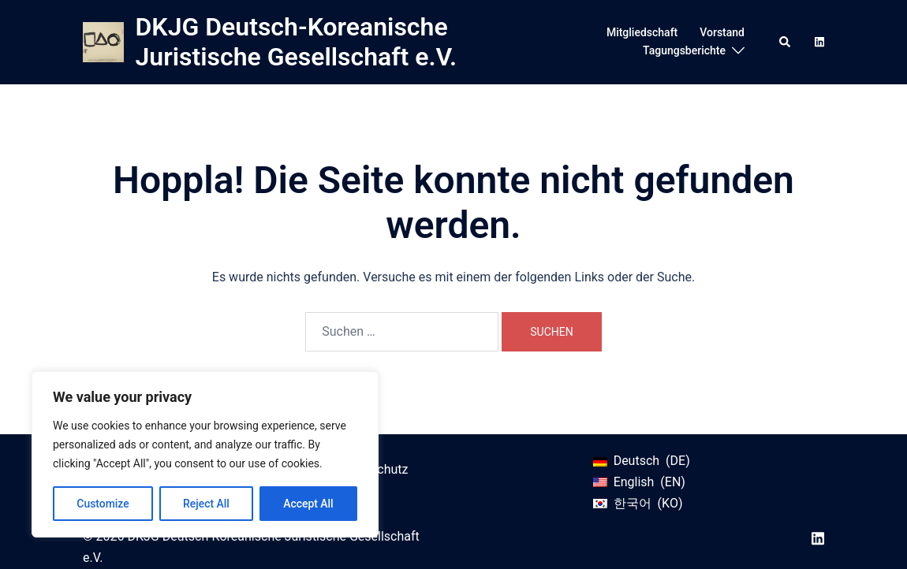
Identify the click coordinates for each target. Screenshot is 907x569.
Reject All (206, 503)
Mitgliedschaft (642, 32)
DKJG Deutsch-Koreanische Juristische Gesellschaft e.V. (296, 42)
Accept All (308, 503)
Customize (103, 503)
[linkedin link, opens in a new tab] (818, 41)
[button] (785, 41)
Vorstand (722, 32)
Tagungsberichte (684, 50)
